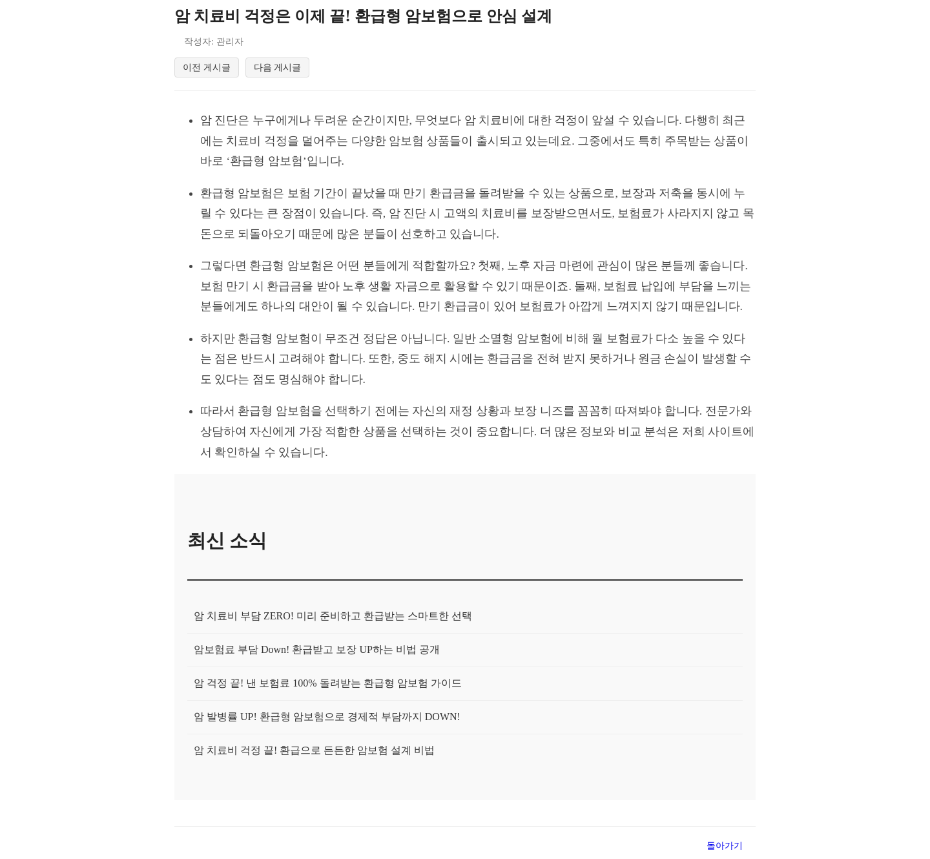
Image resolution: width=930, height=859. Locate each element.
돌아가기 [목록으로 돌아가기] (725, 847)
